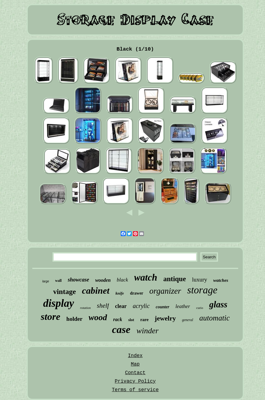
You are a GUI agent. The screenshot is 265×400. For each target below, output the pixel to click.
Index (135, 356)
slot (131, 319)
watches (220, 280)
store (50, 316)
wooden (103, 280)
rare (144, 319)
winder (148, 330)
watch (145, 277)
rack (117, 319)
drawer (136, 293)
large (45, 281)
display (58, 303)
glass (218, 304)
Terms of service (135, 390)
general (187, 320)
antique (174, 279)
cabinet (95, 290)
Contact (135, 373)
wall (58, 280)
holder (74, 319)
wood (97, 317)
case (121, 329)
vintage (64, 292)
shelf (103, 305)
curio (199, 308)
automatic (214, 318)
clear (121, 306)
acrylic (141, 306)
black (122, 280)
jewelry (165, 318)
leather (182, 306)
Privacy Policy (135, 381)
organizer (165, 291)
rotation (85, 308)
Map (135, 364)
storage (202, 290)
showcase (78, 280)
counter (162, 307)
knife (120, 293)
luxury (199, 279)
